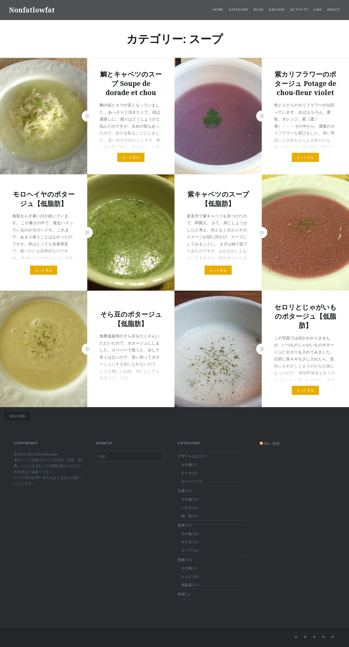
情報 (181, 559)
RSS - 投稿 (272, 443)
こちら (62, 477)
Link (317, 9)
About (333, 9)
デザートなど (188, 456)
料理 (181, 594)
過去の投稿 (17, 416)
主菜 (181, 490)
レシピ (186, 576)
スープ (186, 550)
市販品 (186, 585)
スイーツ (188, 481)
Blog (259, 9)
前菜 (181, 525)
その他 (186, 464)
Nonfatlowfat (32, 9)
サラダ (186, 542)
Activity (299, 9)
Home (218, 9)
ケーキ (186, 473)
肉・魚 (186, 516)
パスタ (186, 507)
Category (239, 9)
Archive (277, 9)
